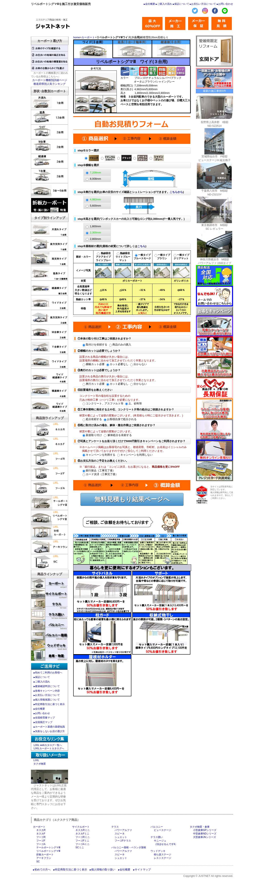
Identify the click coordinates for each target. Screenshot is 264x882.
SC (38, 861)
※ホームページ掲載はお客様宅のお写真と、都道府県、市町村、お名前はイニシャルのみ (133, 447)
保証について (181, 3)
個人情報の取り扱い (103, 869)
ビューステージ (162, 830)
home (76, 37)
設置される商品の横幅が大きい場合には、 (104, 356)
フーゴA (40, 844)
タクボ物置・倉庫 (200, 826)
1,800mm (95, 226)
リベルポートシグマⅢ (48, 851)
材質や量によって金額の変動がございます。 (106, 431)
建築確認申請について (47, 686)
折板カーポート (45, 854)
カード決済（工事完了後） (100, 474)
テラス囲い (157, 837)
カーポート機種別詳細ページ (49, 80)
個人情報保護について (47, 699)
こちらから (176, 192)
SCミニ (79, 847)
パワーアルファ (123, 830)
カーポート (88, 37)
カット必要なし (117, 364)
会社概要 (150, 3)
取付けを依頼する (94, 344)
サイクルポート (81, 826)
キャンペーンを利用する (98, 454)
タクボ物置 (39, 763)
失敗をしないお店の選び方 (50, 731)
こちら (141, 246)
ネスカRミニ (82, 830)
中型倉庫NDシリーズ (204, 833)
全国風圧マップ (43, 722)
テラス (115, 826)
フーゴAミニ (82, 844)
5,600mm (95, 205)
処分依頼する (92, 419)
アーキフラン (43, 858)
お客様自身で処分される (120, 419)
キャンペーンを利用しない (135, 454)
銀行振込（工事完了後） (98, 470)
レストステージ (162, 858)
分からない (138, 364)
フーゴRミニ (82, 837)
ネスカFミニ (82, 833)
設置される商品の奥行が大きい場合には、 (104, 376)
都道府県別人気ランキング (49, 83)
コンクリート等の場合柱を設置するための (104, 395)
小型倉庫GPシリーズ (204, 830)
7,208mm (95, 172)
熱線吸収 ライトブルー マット (123, 257)
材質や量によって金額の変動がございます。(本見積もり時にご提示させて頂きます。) (131, 415)
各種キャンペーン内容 (47, 690)
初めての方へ (42, 869)
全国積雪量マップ (45, 717)
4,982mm (95, 199)
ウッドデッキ (158, 851)
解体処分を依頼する (118, 435)
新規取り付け (92, 435)
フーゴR (41, 837)
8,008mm (95, 178)
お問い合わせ (225, 3)
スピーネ (120, 833)
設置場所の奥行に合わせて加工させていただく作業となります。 (118, 380)
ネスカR (41, 830)
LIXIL (36, 760)
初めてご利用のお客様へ (48, 672)
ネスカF (40, 833)
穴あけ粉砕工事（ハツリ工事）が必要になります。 (110, 399)
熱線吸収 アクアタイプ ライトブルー (103, 257)
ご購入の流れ (164, 3)
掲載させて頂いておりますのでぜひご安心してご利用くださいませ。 (123, 450)
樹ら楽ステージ (162, 854)
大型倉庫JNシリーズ (204, 837)
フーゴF (40, 840)
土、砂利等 (133, 403)
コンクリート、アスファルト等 (102, 403)
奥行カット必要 (93, 383)
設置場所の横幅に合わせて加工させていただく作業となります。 (118, 360)
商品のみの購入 (120, 344)
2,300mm (95, 232)
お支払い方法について (203, 3)
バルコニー (157, 826)
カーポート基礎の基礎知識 (50, 726)
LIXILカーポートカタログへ (49, 748)
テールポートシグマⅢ (48, 847)
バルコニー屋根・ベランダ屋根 (128, 847)
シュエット (121, 837)
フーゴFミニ (82, 840)
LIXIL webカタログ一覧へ (48, 745)
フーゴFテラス (123, 840)
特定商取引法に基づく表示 (50, 704)
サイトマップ (143, 869)
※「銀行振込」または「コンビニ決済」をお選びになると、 (129, 466)
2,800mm (95, 238)
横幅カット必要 (93, 364)
